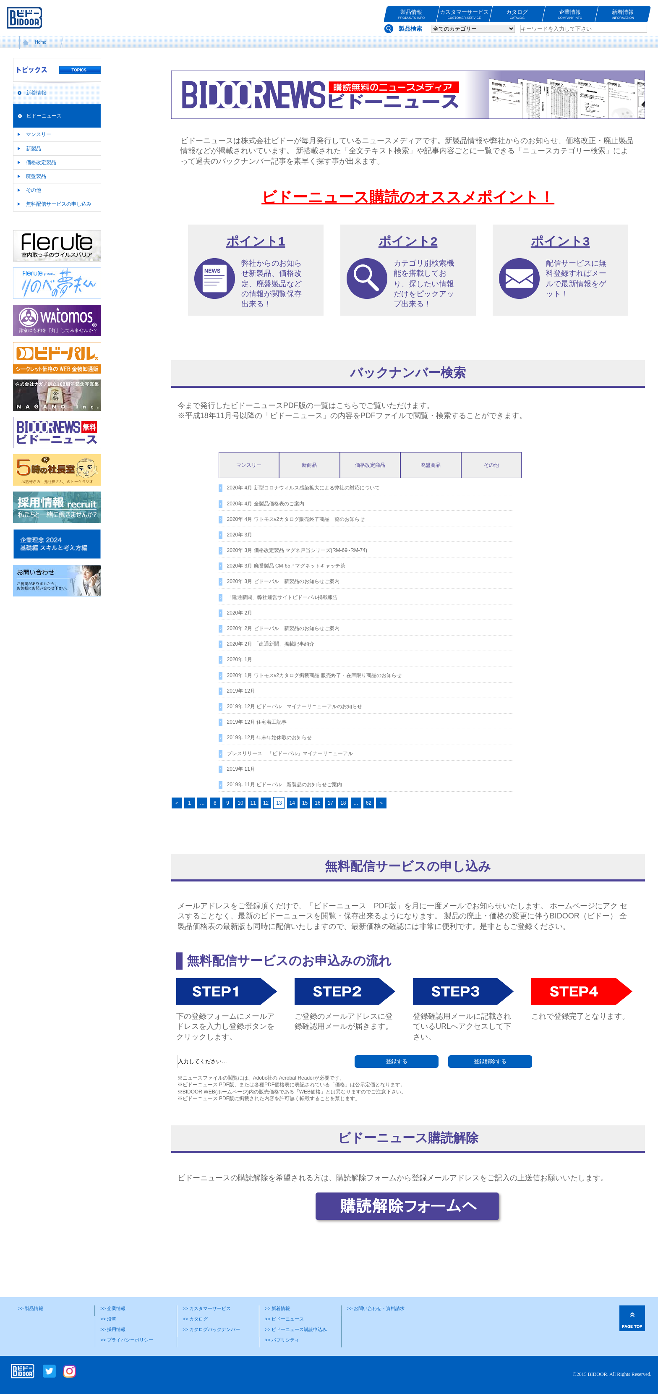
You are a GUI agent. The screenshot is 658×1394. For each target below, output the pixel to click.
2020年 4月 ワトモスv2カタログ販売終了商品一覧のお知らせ (296, 519)
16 (317, 803)
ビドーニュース (44, 116)
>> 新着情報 (277, 1308)
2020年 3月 (240, 535)
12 (266, 803)
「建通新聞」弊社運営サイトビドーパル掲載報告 (282, 597)
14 (292, 803)
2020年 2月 (240, 613)
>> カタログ (195, 1318)
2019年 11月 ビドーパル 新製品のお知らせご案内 (284, 784)
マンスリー (38, 134)
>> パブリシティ (282, 1339)
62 (368, 803)
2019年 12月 (241, 691)
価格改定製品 (41, 162)
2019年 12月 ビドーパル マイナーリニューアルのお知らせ (295, 706)
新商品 (309, 465)
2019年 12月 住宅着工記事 (257, 722)
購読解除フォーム (366, 1178)
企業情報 (570, 14)
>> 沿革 (108, 1318)
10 (240, 803)
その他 (33, 190)
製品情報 (411, 14)
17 (330, 803)
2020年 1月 (240, 659)
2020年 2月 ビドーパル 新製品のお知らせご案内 (283, 628)
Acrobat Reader (296, 1078)
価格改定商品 (370, 465)
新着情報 (623, 14)
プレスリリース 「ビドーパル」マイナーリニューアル (290, 753)
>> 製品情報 (30, 1308)
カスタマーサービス (464, 14)
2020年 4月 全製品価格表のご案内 (265, 504)
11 (253, 803)
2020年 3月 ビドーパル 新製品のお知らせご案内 (283, 581)
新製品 (33, 149)
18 (343, 803)
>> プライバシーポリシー (126, 1339)
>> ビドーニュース (284, 1318)
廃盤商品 (430, 465)
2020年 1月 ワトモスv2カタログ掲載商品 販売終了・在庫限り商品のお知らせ (314, 675)
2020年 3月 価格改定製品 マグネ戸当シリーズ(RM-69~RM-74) (297, 550)
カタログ (517, 14)
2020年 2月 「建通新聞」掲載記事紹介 (270, 644)
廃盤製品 (36, 176)
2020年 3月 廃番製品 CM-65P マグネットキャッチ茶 (286, 566)
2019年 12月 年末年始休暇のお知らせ (269, 737)
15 (305, 803)
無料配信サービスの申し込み (58, 204)
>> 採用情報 (112, 1329)
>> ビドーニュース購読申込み (296, 1329)
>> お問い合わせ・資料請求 (376, 1308)
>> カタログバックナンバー (211, 1329)
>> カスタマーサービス (207, 1308)
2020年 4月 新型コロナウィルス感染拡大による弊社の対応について (303, 488)
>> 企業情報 (112, 1308)
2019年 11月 (241, 769)
